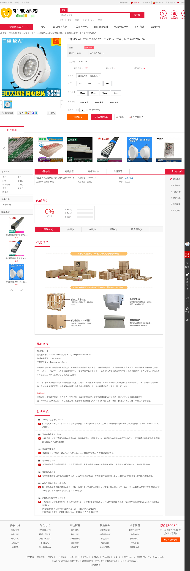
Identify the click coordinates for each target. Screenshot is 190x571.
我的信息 (124, 2)
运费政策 (58, 375)
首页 (43, 27)
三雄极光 (25, 33)
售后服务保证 (105, 534)
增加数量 (87, 110)
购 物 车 (187, 281)
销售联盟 (95, 557)
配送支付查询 (45, 534)
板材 (85, 20)
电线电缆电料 (121, 27)
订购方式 (15, 538)
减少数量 (77, 110)
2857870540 (95, 565)
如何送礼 (45, 543)
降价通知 (89, 48)
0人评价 (85, 68)
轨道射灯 (6, 184)
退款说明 (105, 543)
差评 (113, 229)
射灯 (33, 33)
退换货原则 (105, 530)
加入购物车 (101, 117)
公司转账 (15, 547)
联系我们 (41, 557)
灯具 (61, 20)
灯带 (4, 181)
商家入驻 (52, 557)
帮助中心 (128, 557)
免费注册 (25, 2)
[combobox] (95, 15)
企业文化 (117, 557)
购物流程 (15, 534)
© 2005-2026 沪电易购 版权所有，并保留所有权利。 (73, 561)
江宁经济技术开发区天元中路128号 (110, 561)
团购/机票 (75, 543)
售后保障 (118, 171)
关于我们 (30, 557)
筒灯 (4, 177)
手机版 (159, 2)
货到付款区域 (45, 530)
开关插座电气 (80, 27)
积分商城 (139, 27)
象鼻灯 (20, 188)
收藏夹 (146, 2)
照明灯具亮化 (60, 27)
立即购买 (78, 117)
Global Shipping (45, 547)
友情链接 (62, 557)
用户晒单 (136, 229)
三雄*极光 (7, 204)
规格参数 (46, 171)
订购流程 (75, 534)
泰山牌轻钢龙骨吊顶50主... (16, 258)
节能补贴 (135, 543)
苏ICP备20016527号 (156, 557)
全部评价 (47, 229)
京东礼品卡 (135, 547)
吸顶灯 (5, 192)
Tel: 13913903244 (131, 561)
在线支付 (15, 543)
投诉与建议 (135, 538)
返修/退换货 (105, 547)
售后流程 (15, 530)
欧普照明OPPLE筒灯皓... (16, 282)
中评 (92, 229)
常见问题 (75, 530)
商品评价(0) (93, 171)
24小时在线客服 (170, 540)
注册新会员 (75, 538)
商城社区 (106, 557)
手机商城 (84, 557)
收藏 (121, 117)
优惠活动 (155, 27)
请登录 (17, 2)
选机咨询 (135, 534)
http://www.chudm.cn (58, 362)
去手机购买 (138, 117)
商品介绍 (69, 171)
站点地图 (73, 557)
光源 (4, 188)
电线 (100, 20)
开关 (69, 20)
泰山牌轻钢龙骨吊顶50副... (16, 235)
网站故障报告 (135, 530)
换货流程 (105, 538)
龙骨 (92, 20)
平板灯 (20, 181)
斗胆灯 (20, 184)
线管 (77, 20)
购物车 (136, 2)
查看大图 (9, 113)
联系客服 (75, 547)
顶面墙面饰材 (101, 27)
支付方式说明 (45, 538)
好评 (70, 229)
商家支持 (170, 2)
